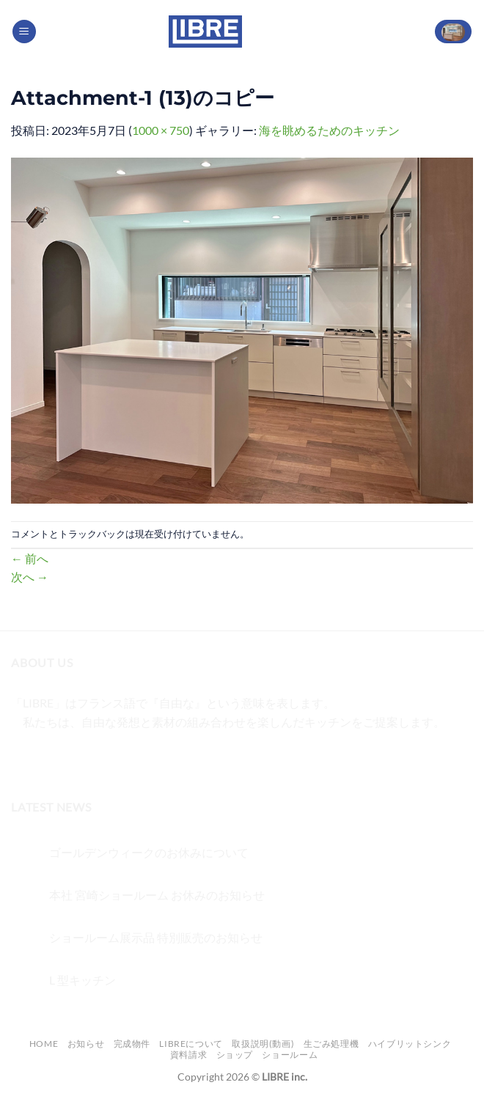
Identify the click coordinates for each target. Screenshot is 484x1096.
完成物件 (132, 1043)
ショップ (234, 1054)
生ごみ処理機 (331, 1043)
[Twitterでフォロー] (77, 758)
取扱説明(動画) (263, 1043)
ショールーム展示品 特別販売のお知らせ (156, 937)
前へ (29, 558)
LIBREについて (191, 1043)
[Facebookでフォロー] (24, 758)
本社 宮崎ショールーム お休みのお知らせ (157, 895)
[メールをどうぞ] (104, 758)
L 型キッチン (82, 980)
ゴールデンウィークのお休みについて (149, 852)
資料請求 (188, 1054)
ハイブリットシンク (410, 1043)
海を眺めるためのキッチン (329, 130)
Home (43, 1043)
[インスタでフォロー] (51, 758)
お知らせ (85, 1043)
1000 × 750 (160, 130)
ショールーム (290, 1054)
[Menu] (24, 32)
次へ (29, 577)
